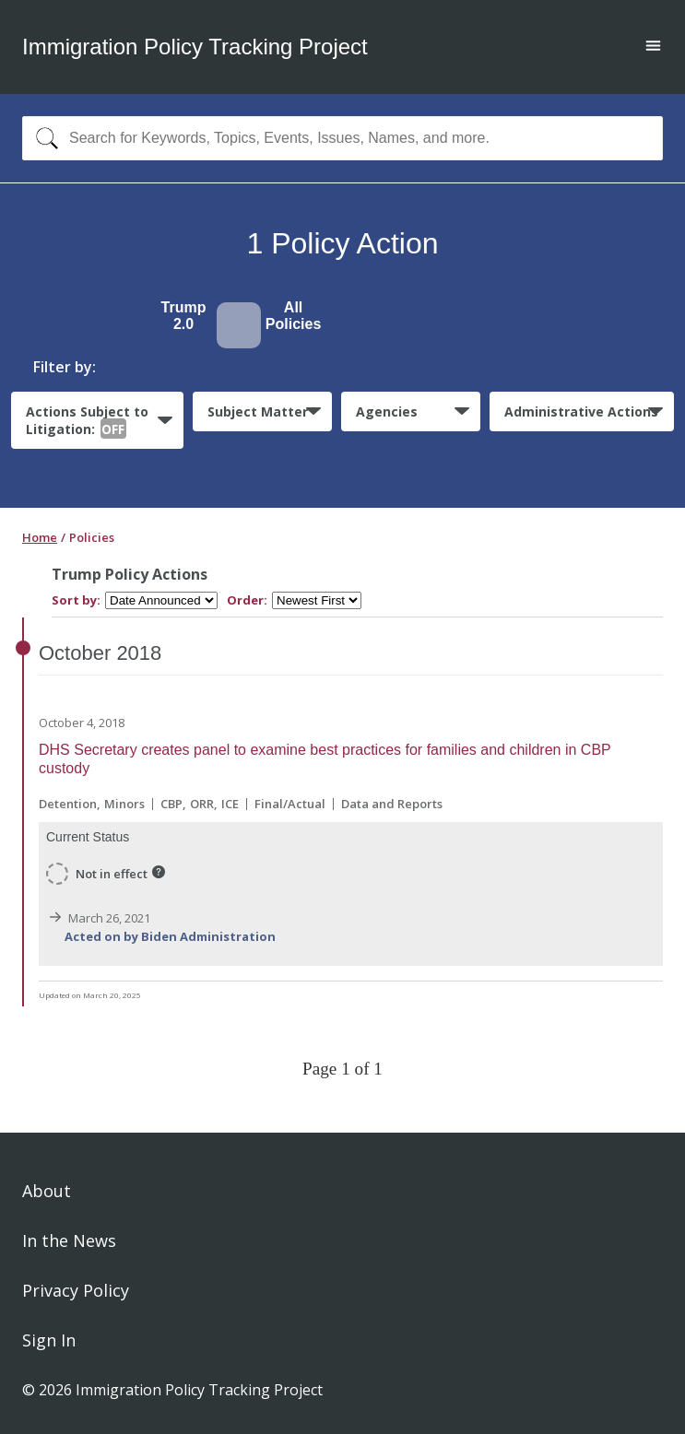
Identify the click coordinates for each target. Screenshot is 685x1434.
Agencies (387, 411)
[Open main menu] (653, 47)
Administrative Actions (581, 411)
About (46, 1191)
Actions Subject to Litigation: (87, 421)
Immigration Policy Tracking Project (195, 46)
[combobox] (342, 138)
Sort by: (76, 600)
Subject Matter (257, 411)
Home (39, 537)
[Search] (43, 138)
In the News (69, 1240)
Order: (247, 600)
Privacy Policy (75, 1290)
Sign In (49, 1340)
